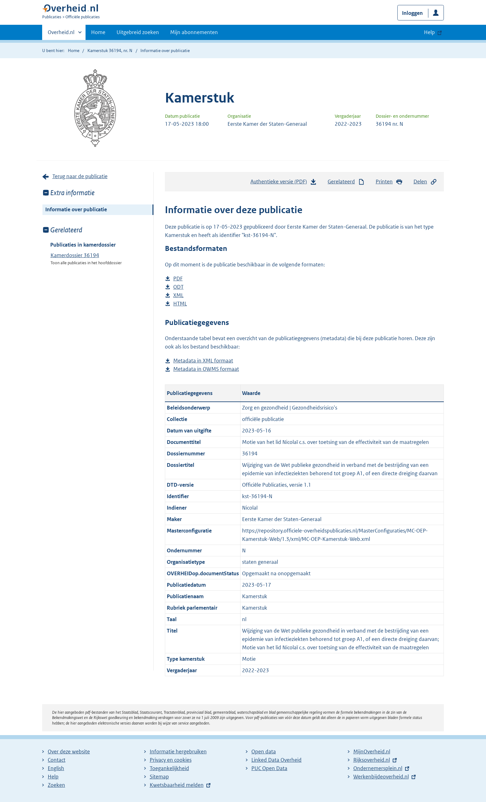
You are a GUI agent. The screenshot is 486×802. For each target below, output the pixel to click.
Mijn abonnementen (194, 32)
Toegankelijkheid (169, 768)
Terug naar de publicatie (80, 176)
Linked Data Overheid (276, 759)
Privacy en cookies (171, 759)
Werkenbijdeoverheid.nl (381, 776)
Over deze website (69, 751)
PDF (178, 278)
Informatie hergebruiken (178, 751)
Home (98, 32)
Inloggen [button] (412, 13)
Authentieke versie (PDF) (283, 183)
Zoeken (56, 785)
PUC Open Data (269, 768)
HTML (180, 304)
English (56, 768)
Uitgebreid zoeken (138, 32)
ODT (178, 287)
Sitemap (159, 776)
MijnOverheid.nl (371, 751)
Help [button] (429, 32)
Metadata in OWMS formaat (206, 369)
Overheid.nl (61, 34)
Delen (425, 181)
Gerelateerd (346, 181)
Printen (389, 181)
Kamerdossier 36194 (75, 255)
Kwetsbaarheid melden (177, 785)
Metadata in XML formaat (203, 361)
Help (53, 776)
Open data (263, 751)
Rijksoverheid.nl (371, 759)
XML (178, 295)
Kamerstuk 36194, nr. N (109, 50)
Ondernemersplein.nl (377, 768)
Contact (56, 759)
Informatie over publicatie (76, 209)
